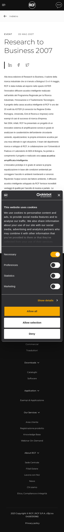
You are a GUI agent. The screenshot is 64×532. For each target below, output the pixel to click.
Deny (32, 333)
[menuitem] (32, 344)
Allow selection (32, 322)
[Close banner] (59, 195)
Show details (46, 300)
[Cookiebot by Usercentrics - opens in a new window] (38, 195)
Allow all (32, 311)
